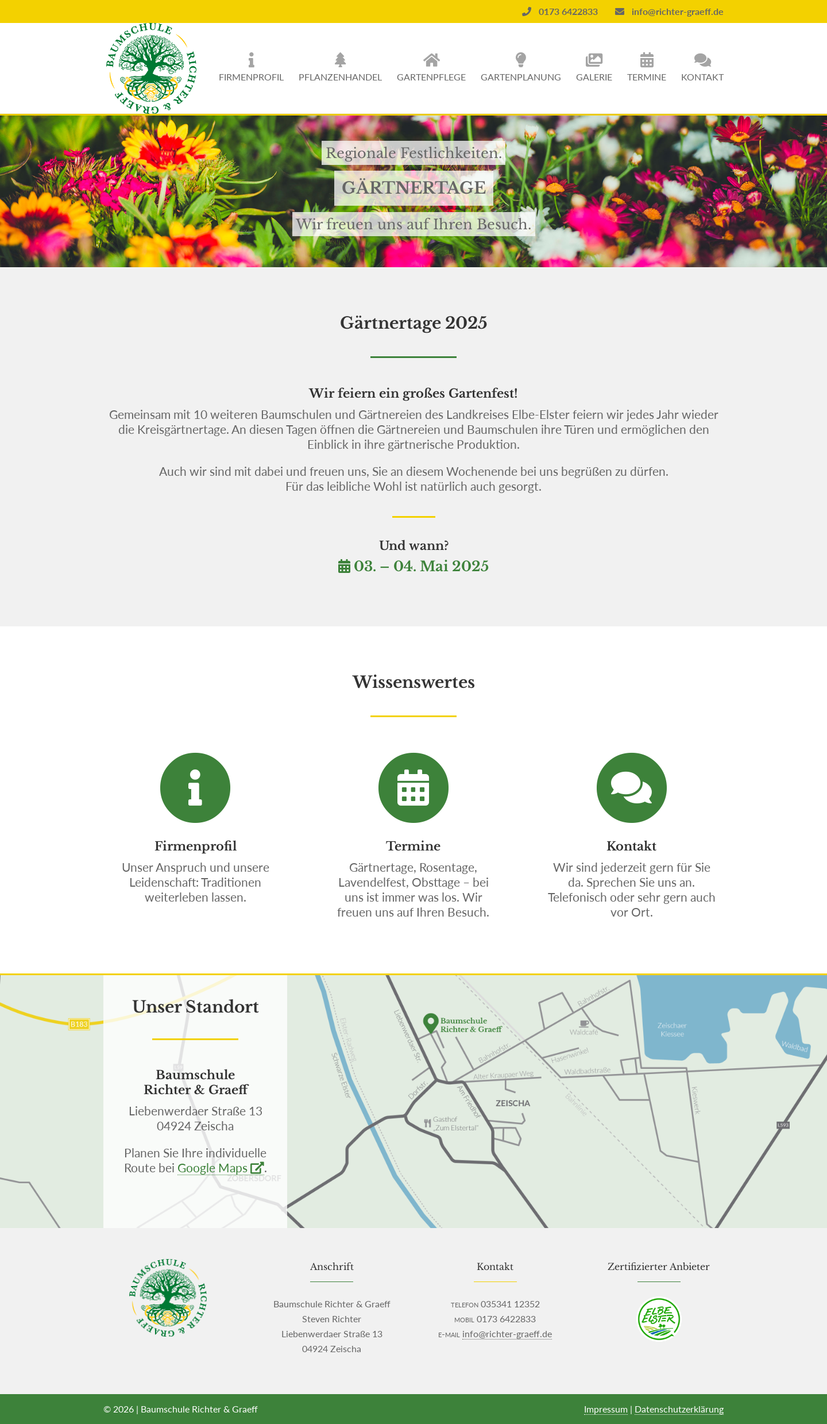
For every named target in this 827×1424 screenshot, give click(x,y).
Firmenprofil (251, 76)
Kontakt (702, 76)
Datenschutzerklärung (679, 1408)
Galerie (594, 76)
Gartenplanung (521, 76)
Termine (646, 76)
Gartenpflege (431, 76)
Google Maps (220, 1167)
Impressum (606, 1408)
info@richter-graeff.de (669, 11)
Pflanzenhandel (340, 76)
